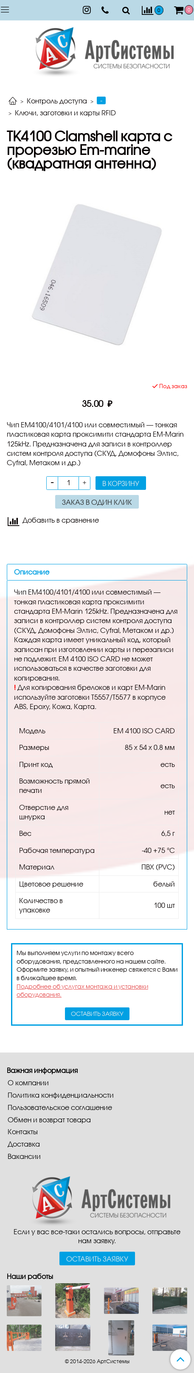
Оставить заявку (97, 1259)
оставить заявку (97, 1013)
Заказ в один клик (97, 502)
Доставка (24, 1144)
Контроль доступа (57, 101)
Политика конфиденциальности (61, 1095)
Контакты (23, 1131)
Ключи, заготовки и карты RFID (65, 113)
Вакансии (24, 1156)
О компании (28, 1082)
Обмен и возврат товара (49, 1120)
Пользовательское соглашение (60, 1107)
